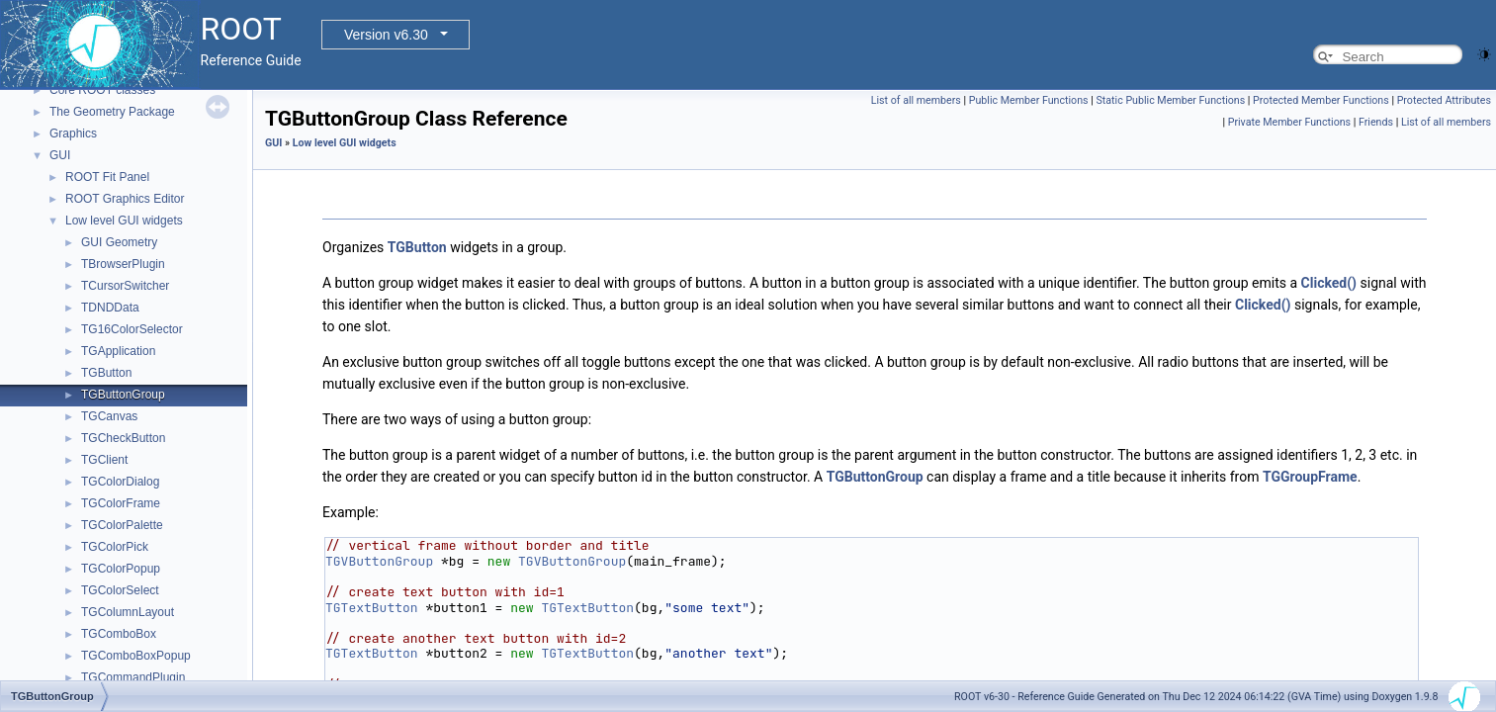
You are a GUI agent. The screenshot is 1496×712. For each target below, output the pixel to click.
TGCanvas (109, 416)
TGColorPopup (120, 569)
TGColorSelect (120, 590)
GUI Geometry (119, 242)
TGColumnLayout (127, 612)
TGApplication (118, 351)
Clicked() (1329, 283)
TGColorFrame (120, 503)
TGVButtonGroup (379, 561)
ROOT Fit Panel (107, 177)
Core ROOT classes (102, 90)
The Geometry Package (112, 112)
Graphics (73, 133)
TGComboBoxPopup (136, 656)
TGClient (104, 460)
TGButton (106, 373)
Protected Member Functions (1321, 100)
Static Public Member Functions (1170, 100)
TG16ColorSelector (132, 329)
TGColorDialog (120, 482)
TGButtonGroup (123, 394)
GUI (59, 155)
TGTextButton (371, 607)
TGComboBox (118, 634)
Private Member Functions (1289, 122)
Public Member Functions (1029, 100)
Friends (1376, 122)
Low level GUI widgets (124, 220)
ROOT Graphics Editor (124, 199)
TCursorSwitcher (125, 286)
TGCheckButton (123, 438)
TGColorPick (114, 547)
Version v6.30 (386, 35)
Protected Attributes (1444, 100)
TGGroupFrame (1310, 477)
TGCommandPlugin (133, 677)
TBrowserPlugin (123, 264)
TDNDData (110, 307)
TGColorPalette (122, 525)
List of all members (916, 100)
